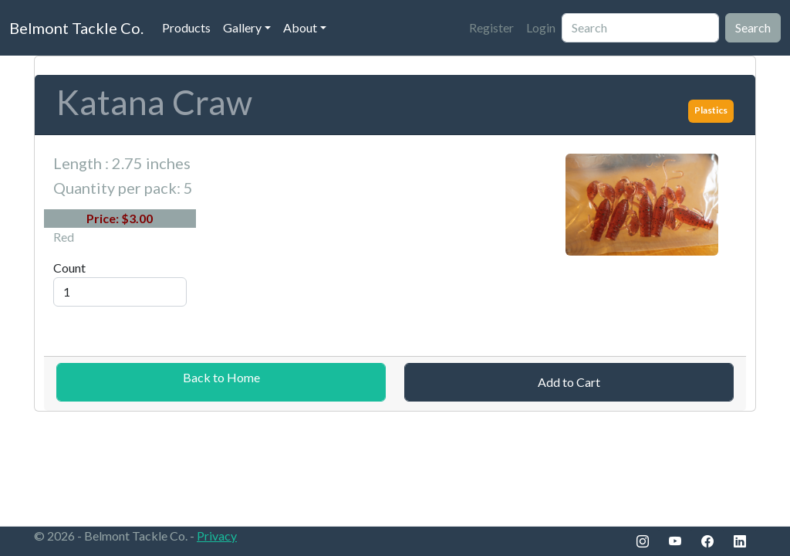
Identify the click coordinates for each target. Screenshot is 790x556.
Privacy (217, 535)
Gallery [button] (242, 27)
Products (186, 27)
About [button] (300, 27)
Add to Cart (569, 382)
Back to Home (221, 377)
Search (753, 27)
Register (491, 27)
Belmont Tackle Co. (76, 28)
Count (69, 267)
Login (540, 27)
